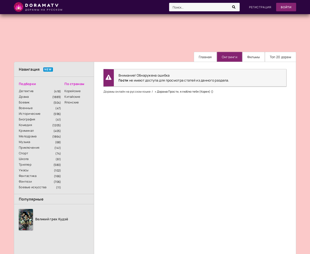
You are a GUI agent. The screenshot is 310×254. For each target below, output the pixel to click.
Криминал (26, 130)
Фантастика (27, 176)
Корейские (72, 91)
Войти (286, 7)
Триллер (25, 164)
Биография (27, 119)
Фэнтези (25, 181)
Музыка (24, 142)
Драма (24, 96)
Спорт (23, 153)
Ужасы (23, 170)
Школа (23, 159)
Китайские (72, 96)
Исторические (29, 113)
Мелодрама (28, 136)
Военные (26, 108)
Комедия (25, 125)
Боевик (24, 102)
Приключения (29, 147)
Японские (71, 102)
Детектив (26, 91)
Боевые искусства (32, 187)
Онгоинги (229, 57)
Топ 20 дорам (280, 57)
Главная (205, 57)
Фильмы (253, 57)
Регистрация (260, 7)
